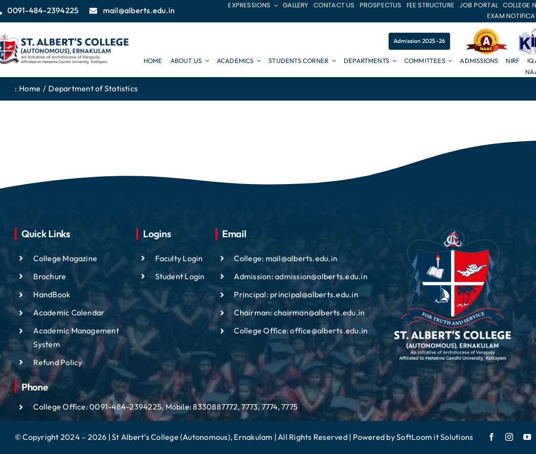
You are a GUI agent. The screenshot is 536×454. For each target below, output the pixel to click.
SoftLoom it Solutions (434, 437)
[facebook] (491, 437)
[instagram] (509, 437)
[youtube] (527, 437)
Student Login (180, 276)
